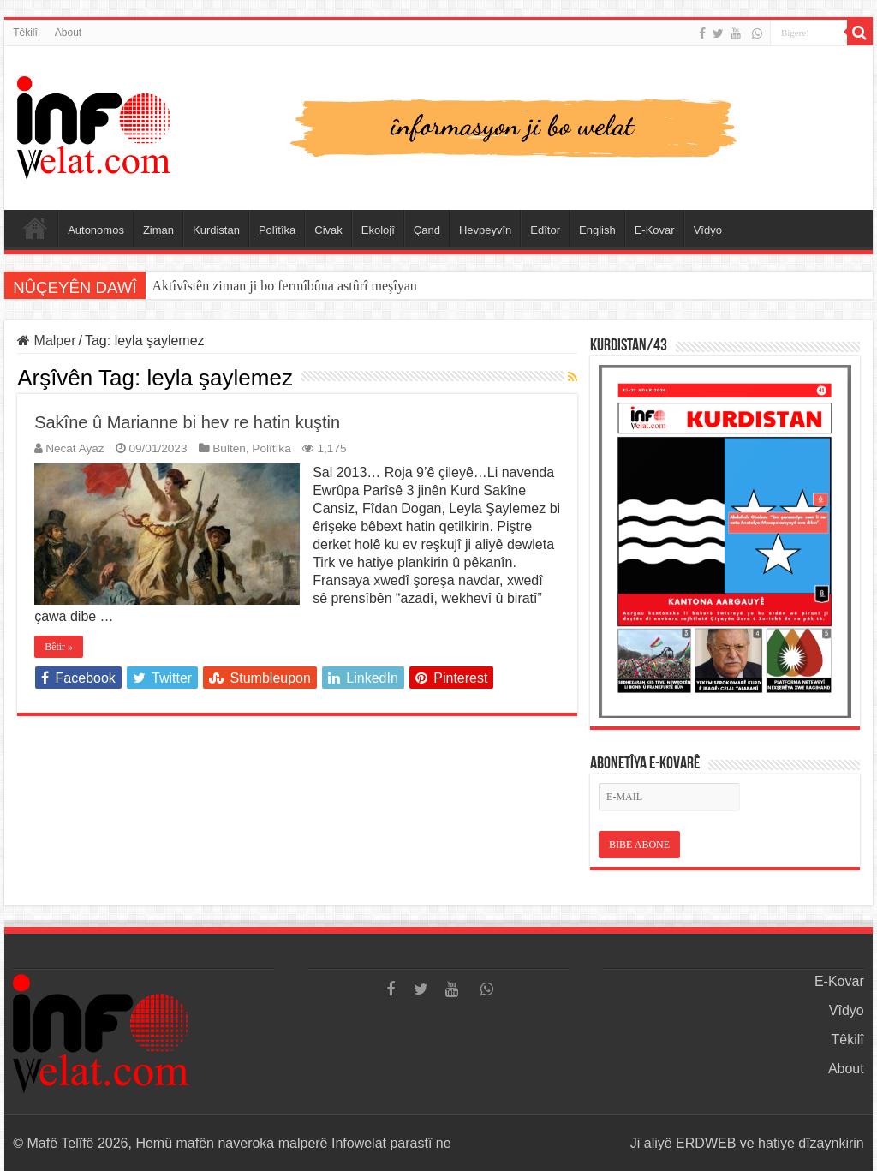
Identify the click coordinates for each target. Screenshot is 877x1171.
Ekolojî (378, 230)
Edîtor (545, 230)
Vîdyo (708, 230)
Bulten (229, 448)
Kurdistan (216, 230)
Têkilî (25, 33)
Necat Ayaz (74, 448)
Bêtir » (59, 647)
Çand (427, 230)
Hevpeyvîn (485, 230)
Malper (46, 340)
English (597, 230)
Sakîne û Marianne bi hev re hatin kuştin (187, 422)
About (68, 33)
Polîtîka (277, 230)
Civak (328, 230)
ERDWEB (706, 1143)
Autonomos (96, 230)
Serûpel (35, 228)
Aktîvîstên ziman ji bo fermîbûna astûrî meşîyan (284, 285)
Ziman (158, 230)
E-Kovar (655, 230)
